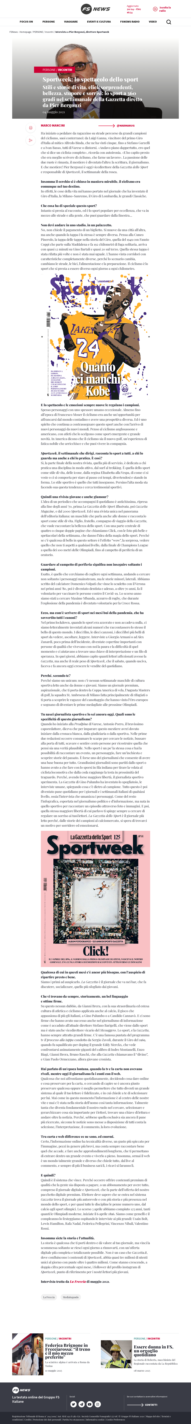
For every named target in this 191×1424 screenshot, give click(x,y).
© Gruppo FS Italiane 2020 (132, 1416)
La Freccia (78, 1281)
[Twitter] (74, 1404)
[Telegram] (82, 1404)
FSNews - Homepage (20, 31)
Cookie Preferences (115, 1419)
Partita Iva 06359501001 (74, 1419)
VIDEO (153, 21)
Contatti (142, 1404)
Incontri (49, 31)
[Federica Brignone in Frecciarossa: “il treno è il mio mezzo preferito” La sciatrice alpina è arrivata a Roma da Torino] (67, 1355)
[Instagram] (98, 1404)
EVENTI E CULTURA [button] (99, 21)
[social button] (30, 140)
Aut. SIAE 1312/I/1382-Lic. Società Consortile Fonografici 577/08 (88, 1416)
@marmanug (116, 125)
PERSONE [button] (48, 21)
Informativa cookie (95, 1419)
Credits (28, 1419)
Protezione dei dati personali (47, 1419)
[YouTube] (90, 1404)
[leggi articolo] (27, 1354)
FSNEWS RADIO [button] (130, 21)
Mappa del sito (153, 1416)
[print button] (30, 128)
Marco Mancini (53, 125)
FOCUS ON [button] (26, 21)
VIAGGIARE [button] (71, 21)
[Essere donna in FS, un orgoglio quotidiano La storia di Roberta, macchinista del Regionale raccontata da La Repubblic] (156, 1355)
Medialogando (71, 1297)
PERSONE (38, 31)
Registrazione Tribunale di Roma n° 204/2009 (34, 1416)
